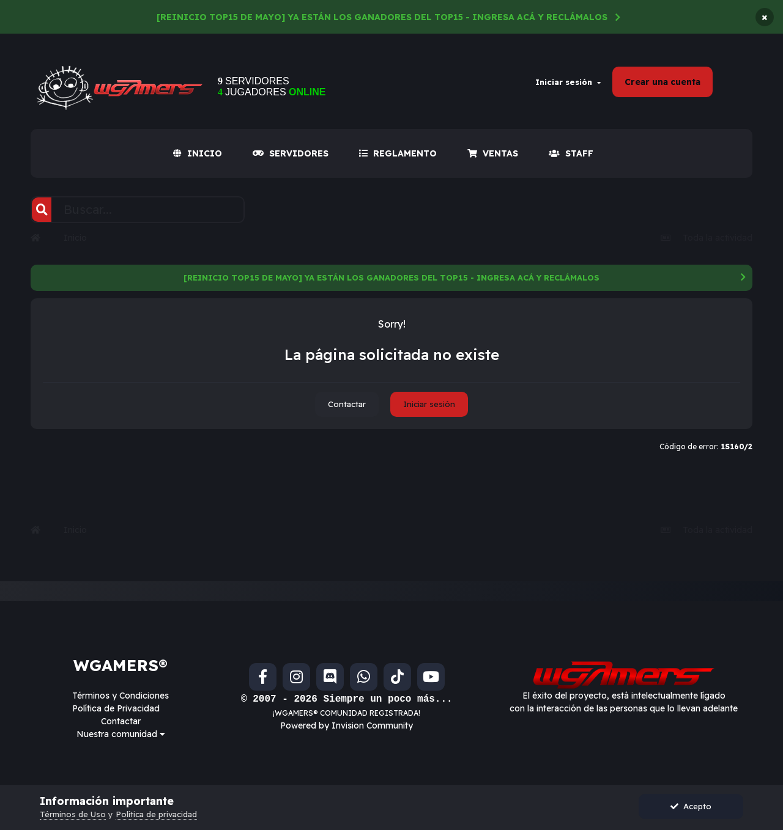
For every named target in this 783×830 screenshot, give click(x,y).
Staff (571, 153)
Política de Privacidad (116, 708)
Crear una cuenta (662, 81)
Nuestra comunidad (120, 734)
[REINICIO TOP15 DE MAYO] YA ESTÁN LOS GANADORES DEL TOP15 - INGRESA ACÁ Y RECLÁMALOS (382, 17)
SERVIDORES (290, 153)
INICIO (197, 153)
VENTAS (492, 153)
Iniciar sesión (568, 82)
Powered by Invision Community (346, 725)
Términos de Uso (73, 814)
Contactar (347, 404)
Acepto (690, 806)
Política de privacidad (156, 814)
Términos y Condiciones (120, 695)
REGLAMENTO (398, 153)
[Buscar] (41, 209)
